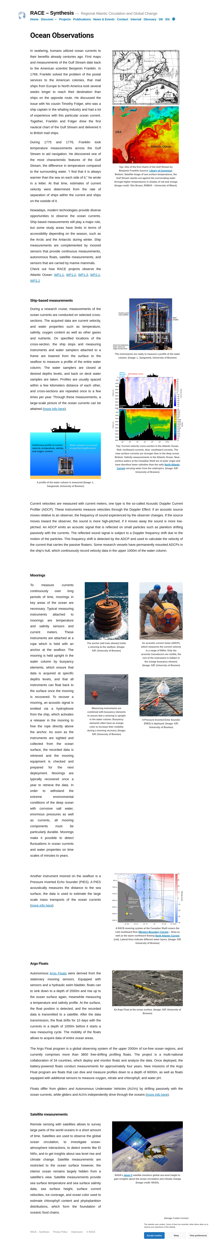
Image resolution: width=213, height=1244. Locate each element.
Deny (176, 1235)
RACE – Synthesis (52, 13)
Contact (122, 19)
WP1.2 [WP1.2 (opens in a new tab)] (71, 275)
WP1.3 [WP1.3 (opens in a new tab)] (83, 275)
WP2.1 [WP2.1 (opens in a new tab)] (95, 275)
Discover (47, 19)
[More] (173, 19)
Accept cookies (154, 1235)
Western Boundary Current (153, 932)
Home (34, 19)
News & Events (103, 19)
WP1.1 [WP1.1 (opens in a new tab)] (59, 275)
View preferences (198, 1235)
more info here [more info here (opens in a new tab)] (54, 409)
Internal (135, 19)
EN (167, 19)
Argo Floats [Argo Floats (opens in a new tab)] (58, 973)
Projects (65, 19)
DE (161, 19)
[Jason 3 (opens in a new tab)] (128, 1175)
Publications (82, 19)
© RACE (91, 1232)
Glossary (150, 19)
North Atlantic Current (167, 935)
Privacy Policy (60, 1232)
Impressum (77, 1232)
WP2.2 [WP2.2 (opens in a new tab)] (35, 281)
